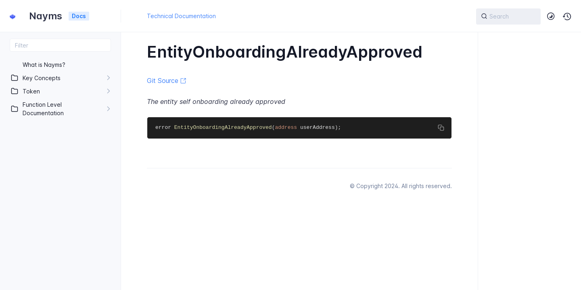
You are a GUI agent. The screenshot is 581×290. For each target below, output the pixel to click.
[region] (60, 171)
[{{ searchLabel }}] (508, 16)
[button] (567, 16)
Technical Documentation (181, 15)
